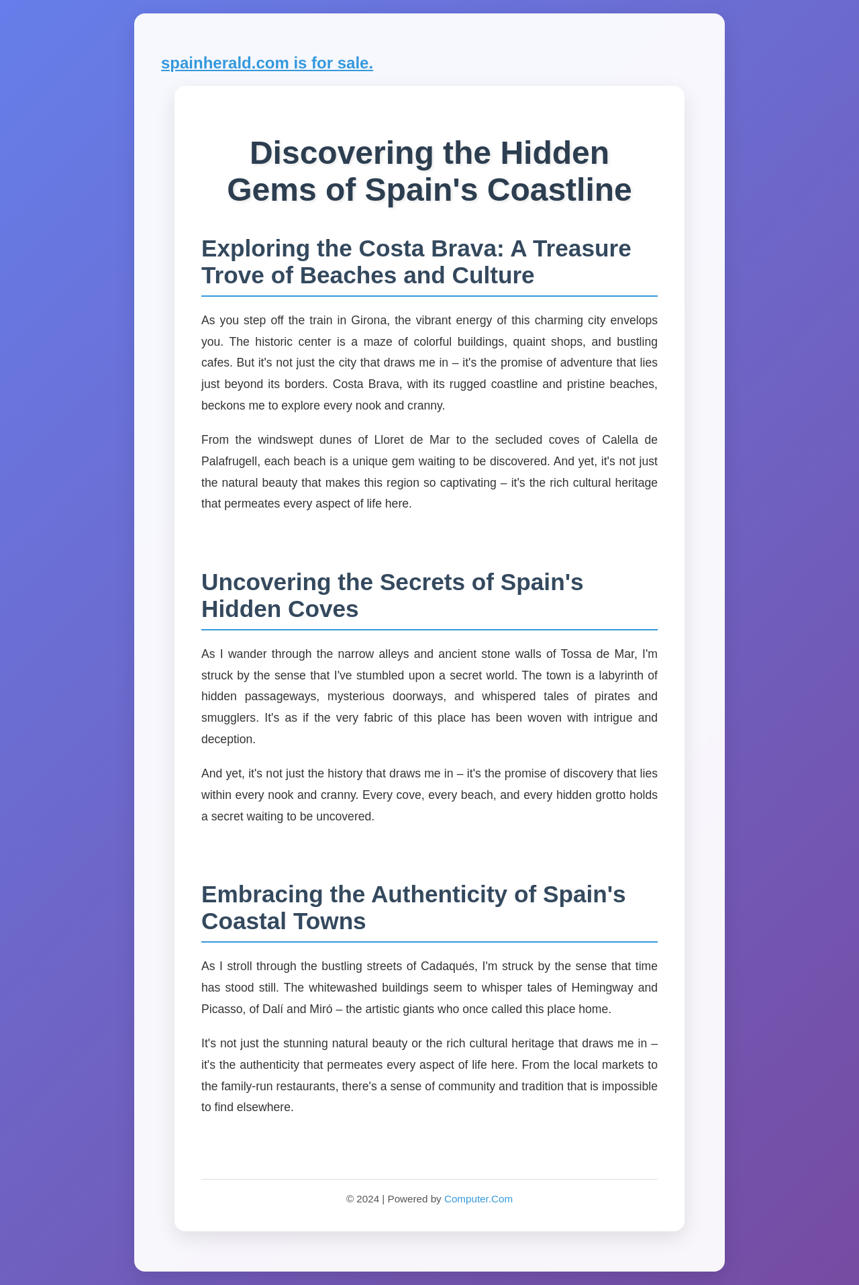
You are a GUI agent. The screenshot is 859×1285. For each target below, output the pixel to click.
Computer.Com (478, 1198)
